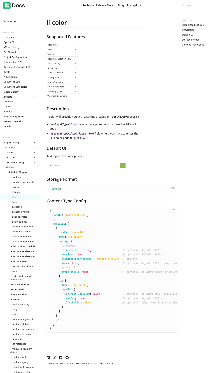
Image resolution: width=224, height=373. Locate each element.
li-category (15, 191)
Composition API (12, 61)
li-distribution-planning (22, 241)
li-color (13, 196)
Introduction (10, 21)
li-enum (14, 271)
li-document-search (20, 261)
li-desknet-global (19, 221)
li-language (16, 338)
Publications (19, 76)
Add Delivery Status (14, 116)
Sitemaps (8, 101)
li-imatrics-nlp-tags (20, 304)
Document (19, 147)
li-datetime (16, 206)
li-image (14, 299)
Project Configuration (15, 57)
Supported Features (193, 24)
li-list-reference (18, 343)
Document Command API (17, 66)
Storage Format (190, 39)
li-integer (15, 309)
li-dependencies (18, 216)
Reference (8, 137)
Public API (8, 32)
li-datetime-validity (20, 211)
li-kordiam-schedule (21, 333)
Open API (8, 42)
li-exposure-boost (19, 284)
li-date (13, 201)
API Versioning (11, 47)
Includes (20, 157)
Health (7, 126)
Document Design (20, 162)
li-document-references (22, 256)
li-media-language (20, 361)
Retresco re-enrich (13, 121)
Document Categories (15, 86)
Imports (19, 96)
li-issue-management (21, 319)
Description (188, 29)
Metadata (20, 167)
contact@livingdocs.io (102, 363)
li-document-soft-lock (21, 266)
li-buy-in (14, 186)
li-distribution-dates (20, 236)
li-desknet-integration (22, 226)
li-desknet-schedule (20, 231)
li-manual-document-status (21, 350)
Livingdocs (134, 5)
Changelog (9, 37)
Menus (7, 106)
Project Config (19, 142)
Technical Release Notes (99, 5)
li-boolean (15, 177)
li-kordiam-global (19, 323)
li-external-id (17, 289)
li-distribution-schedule (22, 246)
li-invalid (14, 314)
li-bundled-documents (22, 182)
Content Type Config (193, 44)
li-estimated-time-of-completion (21, 277)
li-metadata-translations (23, 366)
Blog (121, 5)
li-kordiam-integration (22, 328)
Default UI (187, 34)
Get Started (9, 52)
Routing (7, 111)
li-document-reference (22, 251)
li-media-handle (18, 357)
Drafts (19, 71)
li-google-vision (18, 294)
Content (20, 152)
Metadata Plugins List (21, 172)
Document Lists (11, 81)
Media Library (11, 91)
